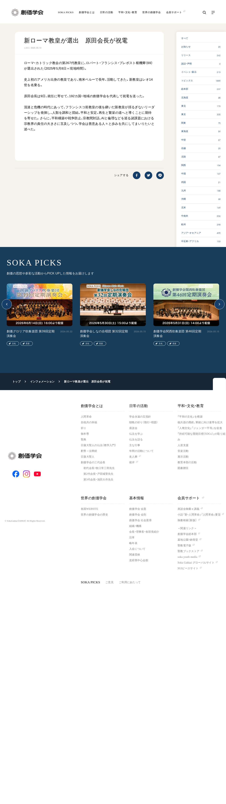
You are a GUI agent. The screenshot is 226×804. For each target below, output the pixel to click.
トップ (16, 381)
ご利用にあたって (130, 582)
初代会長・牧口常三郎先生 (99, 468)
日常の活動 (106, 12)
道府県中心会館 (138, 560)
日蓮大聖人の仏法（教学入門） (98, 445)
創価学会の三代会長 (93, 462)
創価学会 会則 (137, 514)
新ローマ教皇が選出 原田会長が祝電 (87, 381)
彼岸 (132, 462)
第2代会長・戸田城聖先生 (98, 473)
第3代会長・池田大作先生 (98, 479)
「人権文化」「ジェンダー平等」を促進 (200, 428)
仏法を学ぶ (136, 433)
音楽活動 (183, 451)
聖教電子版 (184, 545)
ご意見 (109, 582)
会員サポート (191, 498)
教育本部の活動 (187, 462)
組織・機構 (135, 526)
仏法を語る (136, 439)
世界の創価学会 (151, 12)
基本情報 (136, 498)
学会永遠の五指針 (140, 416)
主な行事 (134, 445)
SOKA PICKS (66, 12)
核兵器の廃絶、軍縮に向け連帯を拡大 (200, 422)
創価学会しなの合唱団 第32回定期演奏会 (104, 333)
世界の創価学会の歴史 (94, 514)
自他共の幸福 (89, 422)
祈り (83, 428)
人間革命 (86, 416)
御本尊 (85, 433)
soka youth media (187, 557)
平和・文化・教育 (127, 12)
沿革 (132, 537)
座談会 (133, 428)
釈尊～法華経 (89, 451)
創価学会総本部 (187, 534)
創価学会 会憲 (137, 508)
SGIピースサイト (188, 568)
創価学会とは (87, 12)
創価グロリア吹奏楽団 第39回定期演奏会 (31, 333)
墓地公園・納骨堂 (188, 539)
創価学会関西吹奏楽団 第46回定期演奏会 (177, 333)
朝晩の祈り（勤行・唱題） (143, 422)
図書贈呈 (183, 468)
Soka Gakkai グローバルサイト (196, 562)
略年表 (133, 543)
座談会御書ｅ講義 (188, 508)
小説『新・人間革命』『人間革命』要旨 (199, 514)
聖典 (83, 439)
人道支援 (183, 445)
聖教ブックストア (188, 551)
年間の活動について (141, 451)
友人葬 (133, 456)
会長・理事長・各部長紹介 (144, 531)
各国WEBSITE (89, 508)
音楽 (28, 343)
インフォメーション (42, 381)
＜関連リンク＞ (187, 528)
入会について (137, 548)
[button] (7, 304)
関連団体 (134, 554)
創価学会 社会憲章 (140, 520)
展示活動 (183, 456)
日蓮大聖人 (87, 456)
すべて (184, 38)
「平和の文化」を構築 (190, 416)
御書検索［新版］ (187, 520)
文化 (14, 343)
